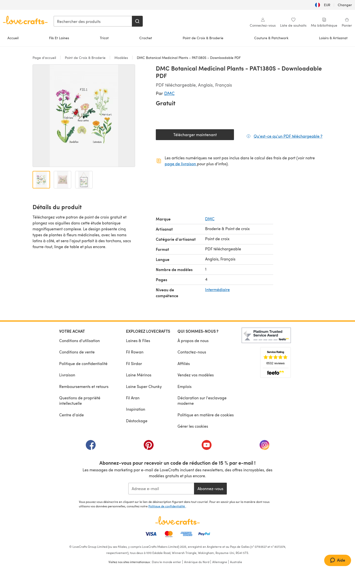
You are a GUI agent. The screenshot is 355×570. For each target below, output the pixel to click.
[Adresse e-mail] (161, 489)
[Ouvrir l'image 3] (84, 179)
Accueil (12, 38)
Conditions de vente (77, 351)
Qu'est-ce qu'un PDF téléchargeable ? (288, 136)
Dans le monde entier (166, 562)
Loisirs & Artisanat (333, 38)
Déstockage (136, 420)
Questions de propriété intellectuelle (79, 400)
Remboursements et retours (83, 386)
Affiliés (184, 363)
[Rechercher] (137, 21)
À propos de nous (193, 340)
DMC (169, 93)
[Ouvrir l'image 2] (62, 179)
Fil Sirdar (134, 363)
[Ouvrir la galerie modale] (84, 115)
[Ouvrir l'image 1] (41, 179)
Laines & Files (138, 340)
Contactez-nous (192, 351)
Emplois (185, 386)
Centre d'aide (71, 414)
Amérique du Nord (196, 562)
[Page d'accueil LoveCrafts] (177, 520)
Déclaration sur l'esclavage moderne (202, 400)
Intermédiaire (217, 289)
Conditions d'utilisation (79, 340)
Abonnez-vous (210, 488)
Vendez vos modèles (196, 374)
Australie (236, 562)
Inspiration (135, 409)
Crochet (145, 38)
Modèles (121, 57)
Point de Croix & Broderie (203, 38)
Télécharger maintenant (203, 136)
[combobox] (92, 21)
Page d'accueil (45, 57)
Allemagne (219, 562)
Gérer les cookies (193, 426)
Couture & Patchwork (271, 38)
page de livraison (181, 163)
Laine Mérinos (138, 374)
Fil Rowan (134, 351)
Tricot (104, 38)
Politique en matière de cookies (206, 414)
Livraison (67, 374)
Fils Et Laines (59, 38)
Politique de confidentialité (83, 363)
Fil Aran (133, 397)
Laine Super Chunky (144, 386)
